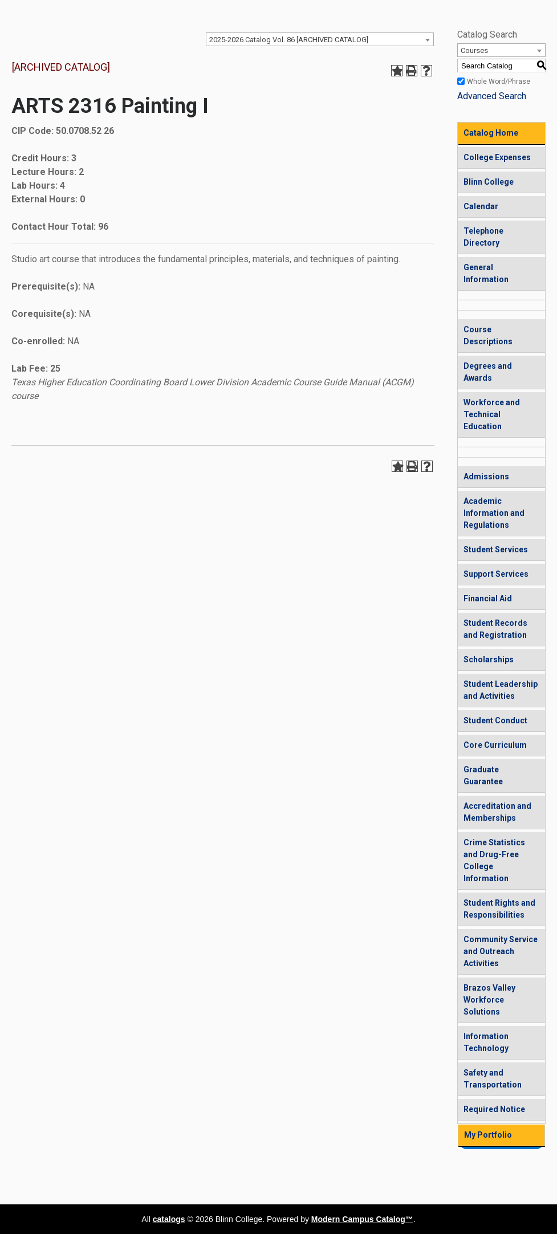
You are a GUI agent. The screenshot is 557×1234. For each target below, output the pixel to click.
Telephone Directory (483, 236)
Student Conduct (495, 720)
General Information (486, 273)
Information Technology (486, 1042)
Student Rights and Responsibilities (499, 908)
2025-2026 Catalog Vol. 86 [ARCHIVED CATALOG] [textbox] (288, 39)
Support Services (496, 574)
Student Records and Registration (495, 629)
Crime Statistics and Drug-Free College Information (494, 860)
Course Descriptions (488, 335)
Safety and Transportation (493, 1078)
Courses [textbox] (474, 50)
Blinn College (489, 181)
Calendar (481, 206)
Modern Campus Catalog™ (362, 1219)
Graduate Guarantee (483, 775)
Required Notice (494, 1109)
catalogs (169, 1219)
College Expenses (497, 157)
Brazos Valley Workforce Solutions (489, 999)
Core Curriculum (495, 745)
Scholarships (489, 659)
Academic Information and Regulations (494, 513)
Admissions (486, 476)
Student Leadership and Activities (501, 690)
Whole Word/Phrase (498, 81)
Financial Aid (488, 598)
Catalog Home (491, 132)
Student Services (496, 549)
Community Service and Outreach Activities (501, 951)
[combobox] (320, 39)
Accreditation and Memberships (497, 811)
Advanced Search (491, 96)
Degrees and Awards (488, 371)
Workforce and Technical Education (492, 414)
